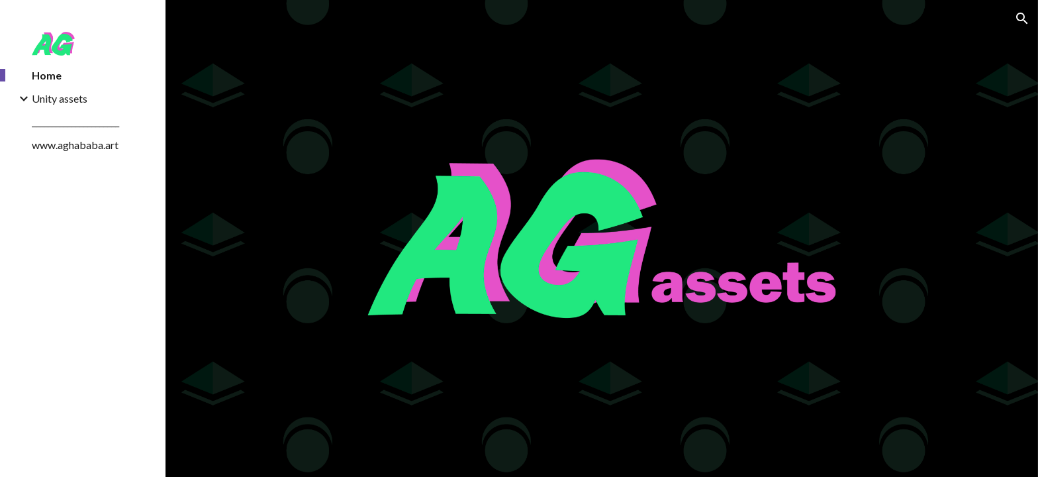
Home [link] (47, 75)
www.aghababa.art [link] (75, 144)
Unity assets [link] (59, 98)
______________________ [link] (75, 121)
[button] (1022, 18)
